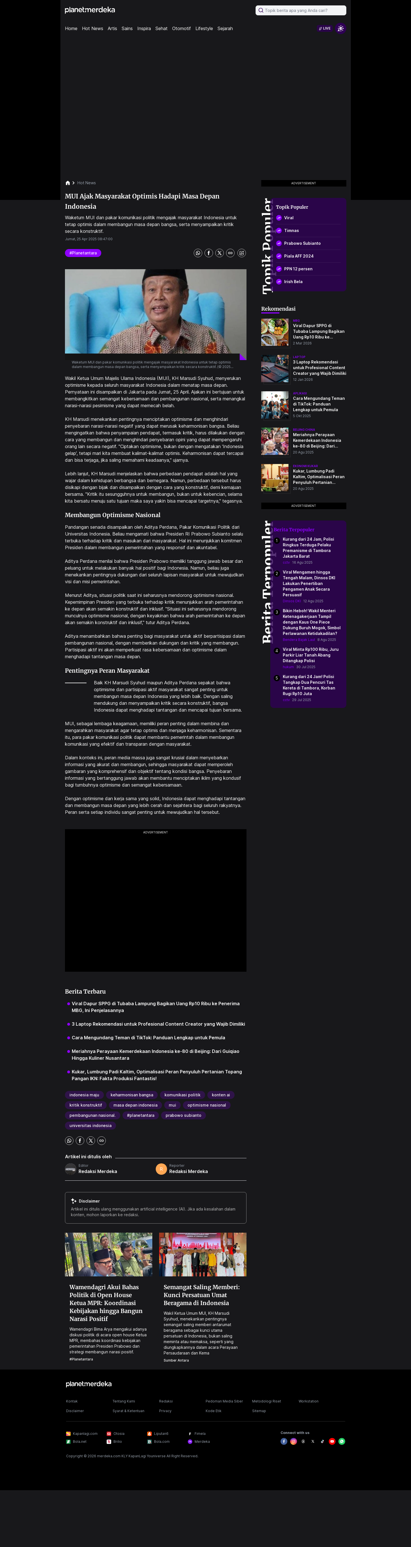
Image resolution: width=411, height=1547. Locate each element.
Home (71, 28)
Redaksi (166, 1401)
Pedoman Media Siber (224, 1401)
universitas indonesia (90, 1125)
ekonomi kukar (305, 466)
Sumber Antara (176, 1360)
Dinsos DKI (292, 601)
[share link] (230, 253)
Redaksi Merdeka (98, 1171)
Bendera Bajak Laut (299, 639)
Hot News (92, 28)
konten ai (221, 1094)
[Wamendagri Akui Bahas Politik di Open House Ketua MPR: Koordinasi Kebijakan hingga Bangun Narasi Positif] (108, 1254)
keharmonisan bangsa (132, 1094)
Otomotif (181, 28)
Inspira (144, 28)
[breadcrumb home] (70, 183)
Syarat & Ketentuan (128, 1411)
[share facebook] (209, 253)
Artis (112, 28)
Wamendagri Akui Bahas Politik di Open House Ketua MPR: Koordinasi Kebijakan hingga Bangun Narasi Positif (106, 1302)
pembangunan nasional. (92, 1115)
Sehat (161, 28)
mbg (296, 320)
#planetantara (83, 252)
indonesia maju (84, 1094)
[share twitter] (219, 253)
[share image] (241, 253)
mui (172, 1105)
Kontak (72, 1401)
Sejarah (225, 28)
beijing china (304, 429)
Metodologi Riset (266, 1401)
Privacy (165, 1411)
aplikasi (300, 393)
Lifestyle (204, 28)
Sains (127, 28)
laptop (299, 357)
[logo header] (90, 10)
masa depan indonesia (135, 1105)
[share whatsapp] (198, 253)
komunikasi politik (183, 1094)
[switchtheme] (340, 28)
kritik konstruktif (85, 1105)
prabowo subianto (183, 1115)
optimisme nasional (206, 1105)
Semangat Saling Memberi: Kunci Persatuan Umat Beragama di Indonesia (202, 1294)
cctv (286, 562)
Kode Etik (214, 1411)
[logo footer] (88, 1384)
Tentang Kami (124, 1401)
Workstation (309, 1401)
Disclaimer (75, 1411)
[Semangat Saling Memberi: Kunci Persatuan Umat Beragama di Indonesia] (202, 1254)
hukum (288, 667)
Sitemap (259, 1411)
